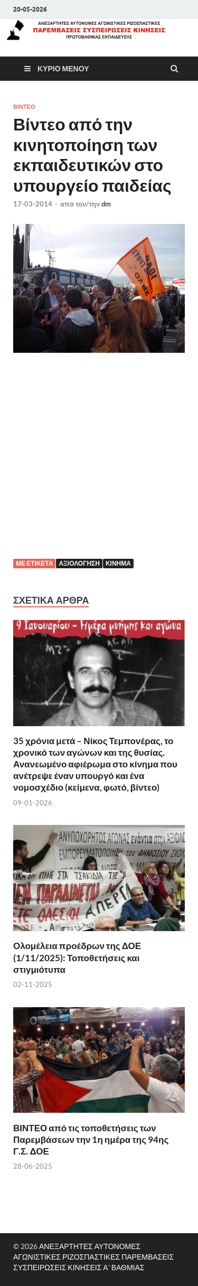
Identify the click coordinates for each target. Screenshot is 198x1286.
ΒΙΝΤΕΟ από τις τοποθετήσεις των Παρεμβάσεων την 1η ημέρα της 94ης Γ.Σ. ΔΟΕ (90, 1139)
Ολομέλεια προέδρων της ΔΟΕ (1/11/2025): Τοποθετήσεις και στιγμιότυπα (77, 957)
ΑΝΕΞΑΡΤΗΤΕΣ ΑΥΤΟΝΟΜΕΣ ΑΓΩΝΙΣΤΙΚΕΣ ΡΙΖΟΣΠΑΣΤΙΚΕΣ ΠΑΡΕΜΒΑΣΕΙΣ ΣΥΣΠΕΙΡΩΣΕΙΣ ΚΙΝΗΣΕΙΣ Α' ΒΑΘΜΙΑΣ (93, 1257)
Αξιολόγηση (79, 563)
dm (106, 204)
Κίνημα (118, 563)
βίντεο (24, 106)
